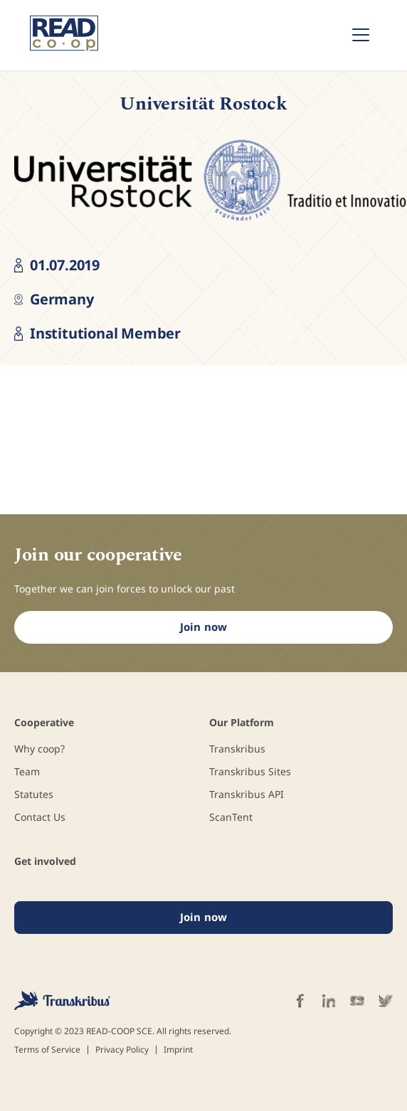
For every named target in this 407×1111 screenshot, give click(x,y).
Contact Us (39, 817)
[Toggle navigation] (360, 35)
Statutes (33, 794)
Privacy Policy (122, 1050)
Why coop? (39, 748)
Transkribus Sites (250, 771)
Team (27, 771)
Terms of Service (47, 1050)
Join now (203, 627)
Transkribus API (246, 794)
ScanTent (231, 817)
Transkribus (237, 748)
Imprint (178, 1050)
